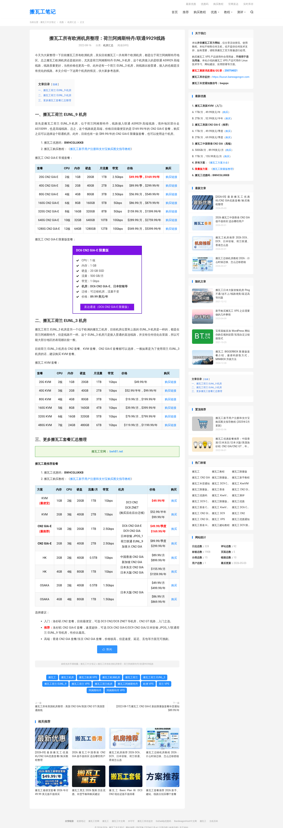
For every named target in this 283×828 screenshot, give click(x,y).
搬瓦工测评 (238, 496)
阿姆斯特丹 (95, 691)
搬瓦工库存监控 (145, 822)
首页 (175, 13)
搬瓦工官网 (93, 822)
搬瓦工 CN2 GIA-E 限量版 (201, 514)
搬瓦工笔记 (43, 13)
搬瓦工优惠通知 (241, 520)
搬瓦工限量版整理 (223, 170)
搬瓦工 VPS (218, 520)
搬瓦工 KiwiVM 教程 (221, 496)
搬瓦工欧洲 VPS (88, 678)
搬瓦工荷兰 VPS (81, 685)
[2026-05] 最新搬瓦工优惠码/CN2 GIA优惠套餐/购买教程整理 (51, 757)
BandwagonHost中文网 (185, 822)
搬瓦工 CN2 (238, 514)
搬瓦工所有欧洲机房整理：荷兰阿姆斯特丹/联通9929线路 (107, 39)
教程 (227, 13)
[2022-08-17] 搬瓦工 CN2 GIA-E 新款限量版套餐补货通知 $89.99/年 (147, 709)
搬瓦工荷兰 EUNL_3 (154, 678)
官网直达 (233, 4)
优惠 (214, 13)
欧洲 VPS (148, 685)
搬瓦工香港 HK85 (201, 526)
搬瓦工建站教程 (221, 526)
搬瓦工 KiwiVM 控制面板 (221, 508)
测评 (240, 13)
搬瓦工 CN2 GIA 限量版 (201, 520)
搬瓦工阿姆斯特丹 (128, 685)
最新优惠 (191, 4)
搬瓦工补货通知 (201, 484)
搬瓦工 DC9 (218, 514)
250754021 (231, 71)
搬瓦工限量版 (239, 472)
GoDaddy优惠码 (163, 822)
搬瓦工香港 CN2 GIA (201, 508)
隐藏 (55, 85)
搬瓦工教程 (218, 472)
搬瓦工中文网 (118, 822)
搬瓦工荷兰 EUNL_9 (55, 685)
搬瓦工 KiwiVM (240, 484)
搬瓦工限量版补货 (201, 490)
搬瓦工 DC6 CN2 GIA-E (241, 508)
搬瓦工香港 (218, 490)
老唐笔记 (81, 822)
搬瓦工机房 (67, 678)
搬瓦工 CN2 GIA (201, 478)
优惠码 (204, 4)
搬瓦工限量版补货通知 (221, 502)
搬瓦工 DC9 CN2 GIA (221, 484)
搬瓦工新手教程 (241, 478)
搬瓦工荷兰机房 (103, 685)
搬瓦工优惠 (238, 502)
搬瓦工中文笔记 (48, 23)
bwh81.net (116, 452)
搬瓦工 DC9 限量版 (241, 526)
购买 (174, 502)
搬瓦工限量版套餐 (221, 478)
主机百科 (213, 822)
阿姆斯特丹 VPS (116, 691)
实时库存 (248, 4)
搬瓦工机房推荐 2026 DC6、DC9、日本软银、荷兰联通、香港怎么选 (125, 757)
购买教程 (200, 13)
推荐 (186, 13)
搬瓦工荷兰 (131, 678)
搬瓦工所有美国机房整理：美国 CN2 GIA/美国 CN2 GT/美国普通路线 (70, 709)
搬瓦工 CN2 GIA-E (241, 490)
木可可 (131, 822)
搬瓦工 (52, 678)
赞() (107, 650)
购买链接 (171, 178)
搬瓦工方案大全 (219, 163)
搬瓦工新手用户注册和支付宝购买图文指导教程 (100, 150)
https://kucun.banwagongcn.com (230, 78)
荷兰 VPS (164, 685)
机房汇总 (72, 23)
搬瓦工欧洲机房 (111, 678)
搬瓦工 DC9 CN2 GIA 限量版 (201, 502)
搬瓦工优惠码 (199, 496)
